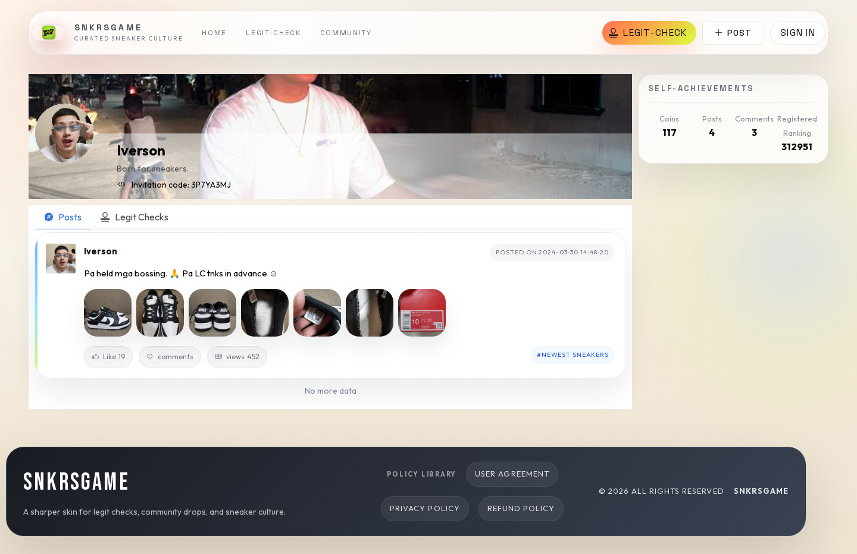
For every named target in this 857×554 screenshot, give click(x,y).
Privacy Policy (425, 508)
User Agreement (512, 473)
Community (346, 33)
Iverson (141, 150)
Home (214, 33)
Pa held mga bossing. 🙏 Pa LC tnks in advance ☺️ (181, 273)
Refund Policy (521, 508)
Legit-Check (273, 33)
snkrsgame (761, 491)
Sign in (797, 32)
